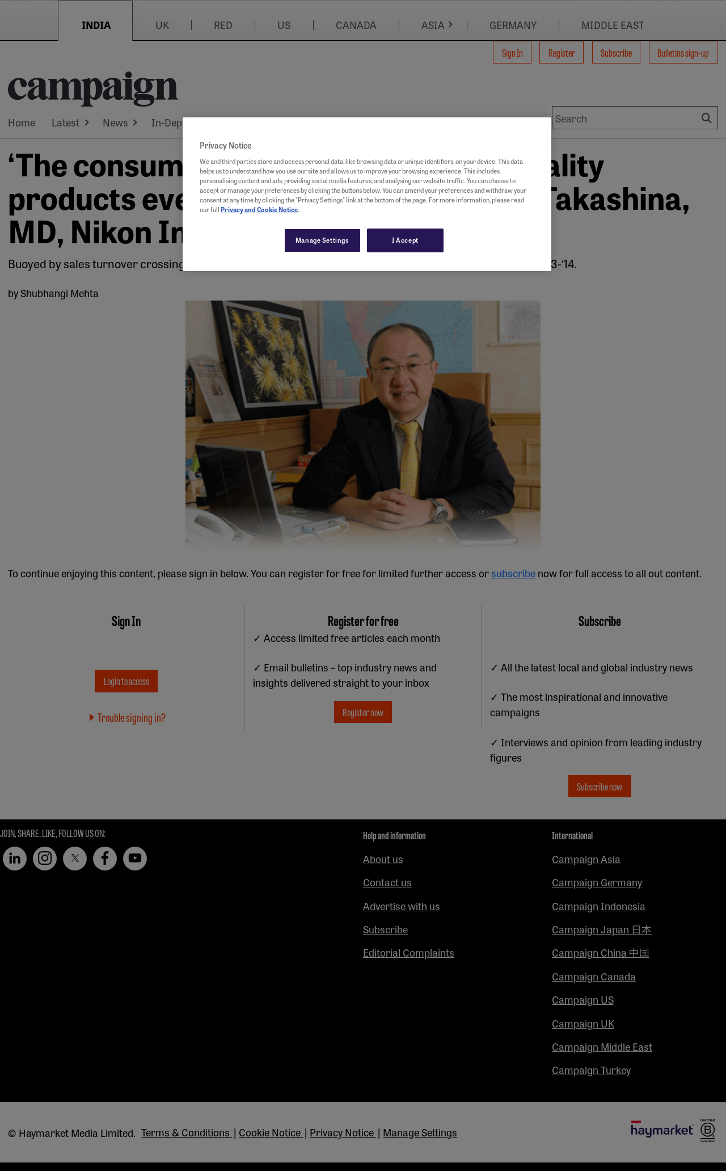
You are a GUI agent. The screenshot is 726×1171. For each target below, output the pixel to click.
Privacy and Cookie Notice (259, 209)
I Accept (405, 239)
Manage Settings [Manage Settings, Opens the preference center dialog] (322, 239)
